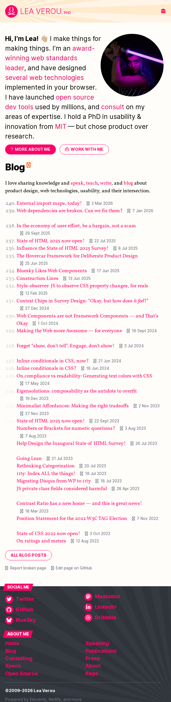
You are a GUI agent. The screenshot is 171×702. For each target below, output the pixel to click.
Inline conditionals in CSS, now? (53, 361)
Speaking (97, 643)
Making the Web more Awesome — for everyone (69, 331)
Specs (13, 666)
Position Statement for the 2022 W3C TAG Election (72, 518)
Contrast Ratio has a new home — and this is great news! (79, 503)
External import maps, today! (49, 203)
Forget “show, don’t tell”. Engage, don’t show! (66, 346)
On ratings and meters (41, 541)
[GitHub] (43, 610)
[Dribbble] (122, 618)
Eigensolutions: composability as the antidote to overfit (77, 391)
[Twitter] (43, 599)
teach (92, 183)
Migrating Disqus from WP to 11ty (54, 481)
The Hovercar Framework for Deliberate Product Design (77, 256)
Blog (15, 167)
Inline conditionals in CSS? (46, 368)
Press (92, 658)
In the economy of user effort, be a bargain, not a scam (76, 226)
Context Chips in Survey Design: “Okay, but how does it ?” (82, 301)
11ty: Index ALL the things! (46, 473)
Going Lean (29, 458)
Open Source (21, 673)
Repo (91, 673)
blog (128, 183)
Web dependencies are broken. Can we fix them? (70, 210)
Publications (101, 651)
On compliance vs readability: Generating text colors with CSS (84, 376)
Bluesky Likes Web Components (52, 270)
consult (112, 107)
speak (77, 183)
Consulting (18, 658)
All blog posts (28, 555)
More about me (32, 149)
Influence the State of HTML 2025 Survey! (63, 248)
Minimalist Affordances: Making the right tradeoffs (73, 406)
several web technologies (44, 78)
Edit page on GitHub (74, 568)
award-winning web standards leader (50, 58)
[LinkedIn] (122, 607)
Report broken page (28, 568)
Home (12, 643)
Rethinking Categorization (46, 466)
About (93, 666)
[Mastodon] (122, 597)
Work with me (87, 149)
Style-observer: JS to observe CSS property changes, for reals (82, 286)
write (105, 183)
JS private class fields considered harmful (62, 488)
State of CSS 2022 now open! (48, 533)
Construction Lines (37, 278)
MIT (60, 127)
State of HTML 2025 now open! (51, 241)
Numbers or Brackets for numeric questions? (66, 428)
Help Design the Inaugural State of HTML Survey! (71, 443)
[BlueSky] (43, 620)
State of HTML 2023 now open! (51, 421)
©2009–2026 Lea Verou (30, 690)
